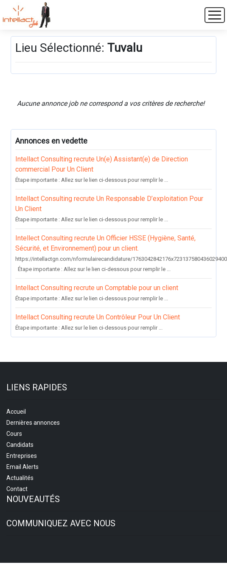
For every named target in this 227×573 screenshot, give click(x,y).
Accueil (16, 411)
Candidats (20, 444)
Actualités (20, 477)
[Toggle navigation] (215, 15)
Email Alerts (22, 466)
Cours (14, 433)
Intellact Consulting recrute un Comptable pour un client (96, 288)
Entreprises (21, 455)
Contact (17, 488)
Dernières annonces (33, 422)
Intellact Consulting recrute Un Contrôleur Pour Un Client (97, 317)
